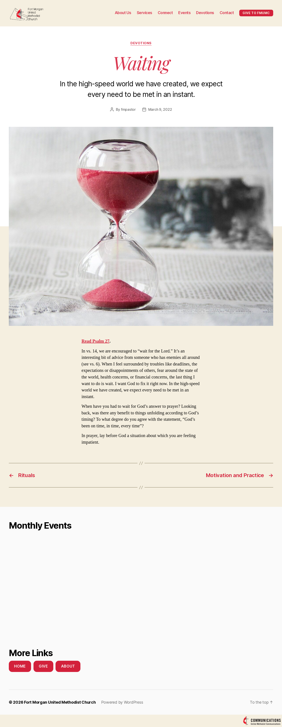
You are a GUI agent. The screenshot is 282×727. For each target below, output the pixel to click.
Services (144, 12)
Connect (165, 12)
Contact (227, 12)
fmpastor (128, 109)
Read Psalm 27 (95, 341)
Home (20, 666)
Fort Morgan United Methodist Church (60, 702)
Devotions (205, 12)
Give (43, 666)
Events (184, 12)
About (68, 666)
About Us (123, 12)
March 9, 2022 (160, 109)
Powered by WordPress (122, 702)
